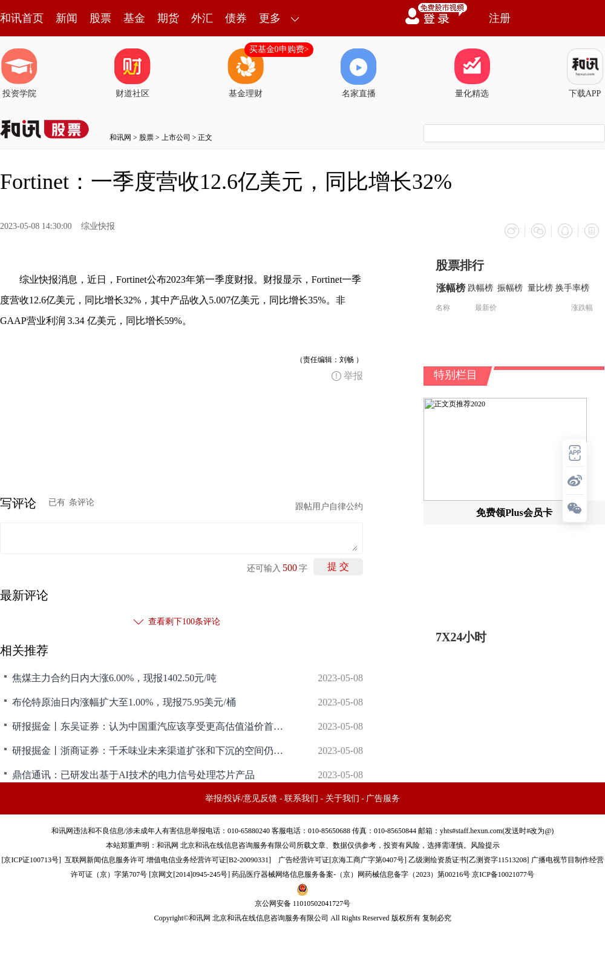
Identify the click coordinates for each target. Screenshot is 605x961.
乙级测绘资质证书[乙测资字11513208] (468, 860)
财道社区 (132, 73)
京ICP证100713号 (31, 860)
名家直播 (359, 73)
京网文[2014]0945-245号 (189, 874)
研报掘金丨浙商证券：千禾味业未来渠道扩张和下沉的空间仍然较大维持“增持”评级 (151, 750)
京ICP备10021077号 (503, 874)
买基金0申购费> (279, 49)
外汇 (202, 18)
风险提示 (485, 845)
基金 (134, 18)
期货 (168, 18)
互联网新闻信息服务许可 (105, 860)
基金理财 (245, 73)
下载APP (585, 73)
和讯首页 (22, 18)
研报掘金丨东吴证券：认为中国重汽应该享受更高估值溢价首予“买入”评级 (151, 726)
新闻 (66, 18)
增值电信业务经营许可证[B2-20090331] (208, 860)
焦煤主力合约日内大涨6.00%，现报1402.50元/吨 (114, 678)
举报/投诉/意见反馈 (241, 798)
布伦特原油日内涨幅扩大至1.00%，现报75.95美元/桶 (124, 702)
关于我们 (342, 798)
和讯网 (120, 137)
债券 (236, 18)
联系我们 (301, 798)
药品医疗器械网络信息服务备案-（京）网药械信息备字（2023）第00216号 (351, 874)
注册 (500, 18)
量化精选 (472, 73)
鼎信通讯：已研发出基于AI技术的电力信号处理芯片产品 (133, 775)
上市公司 (176, 137)
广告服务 (383, 798)
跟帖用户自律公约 (329, 506)
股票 (100, 18)
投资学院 (19, 73)
